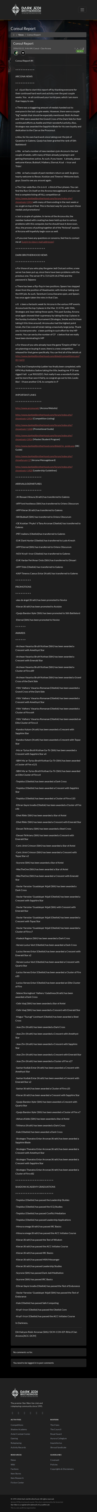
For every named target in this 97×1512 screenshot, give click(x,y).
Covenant (54, 1460)
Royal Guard (56, 1434)
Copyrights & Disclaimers (62, 1469)
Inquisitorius (56, 1443)
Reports (80, 51)
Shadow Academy (19, 1429)
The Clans (54, 1425)
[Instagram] (30, 1413)
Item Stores (16, 1473)
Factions (14, 1469)
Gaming (14, 1438)
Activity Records (18, 1447)
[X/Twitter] (36, 1413)
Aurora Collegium (58, 1438)
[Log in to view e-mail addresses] (37, 241)
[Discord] (12, 1413)
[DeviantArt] (18, 1413)
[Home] (13, 34)
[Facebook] (24, 1413)
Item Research (17, 1478)
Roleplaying (16, 1443)
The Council (55, 1429)
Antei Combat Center (20, 1434)
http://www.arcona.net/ (27, 408)
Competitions (17, 1425)
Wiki (13, 1464)
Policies (54, 1464)
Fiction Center (17, 1482)
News (13, 1460)
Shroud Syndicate (58, 1447)
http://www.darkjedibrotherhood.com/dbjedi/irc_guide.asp (45, 445)
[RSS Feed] (42, 1413)
